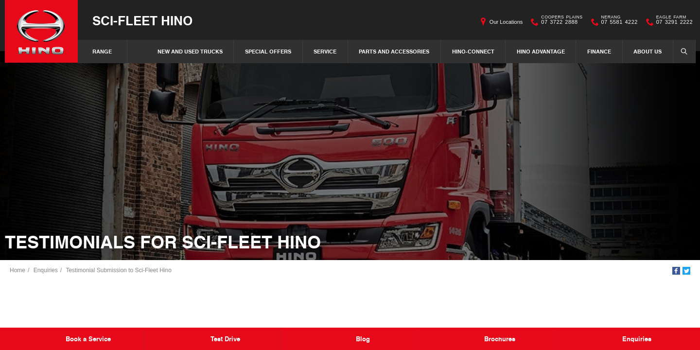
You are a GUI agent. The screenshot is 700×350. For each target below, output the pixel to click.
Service (325, 51)
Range (102, 51)
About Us (647, 51)
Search (681, 51)
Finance (599, 51)
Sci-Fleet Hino (142, 20)
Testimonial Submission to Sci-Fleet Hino (118, 270)
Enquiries (46, 270)
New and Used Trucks (190, 51)
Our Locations (506, 22)
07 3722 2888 (559, 22)
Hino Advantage (541, 51)
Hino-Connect (473, 51)
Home (17, 270)
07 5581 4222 (617, 22)
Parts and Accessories (394, 51)
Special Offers (268, 51)
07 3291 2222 (672, 22)
